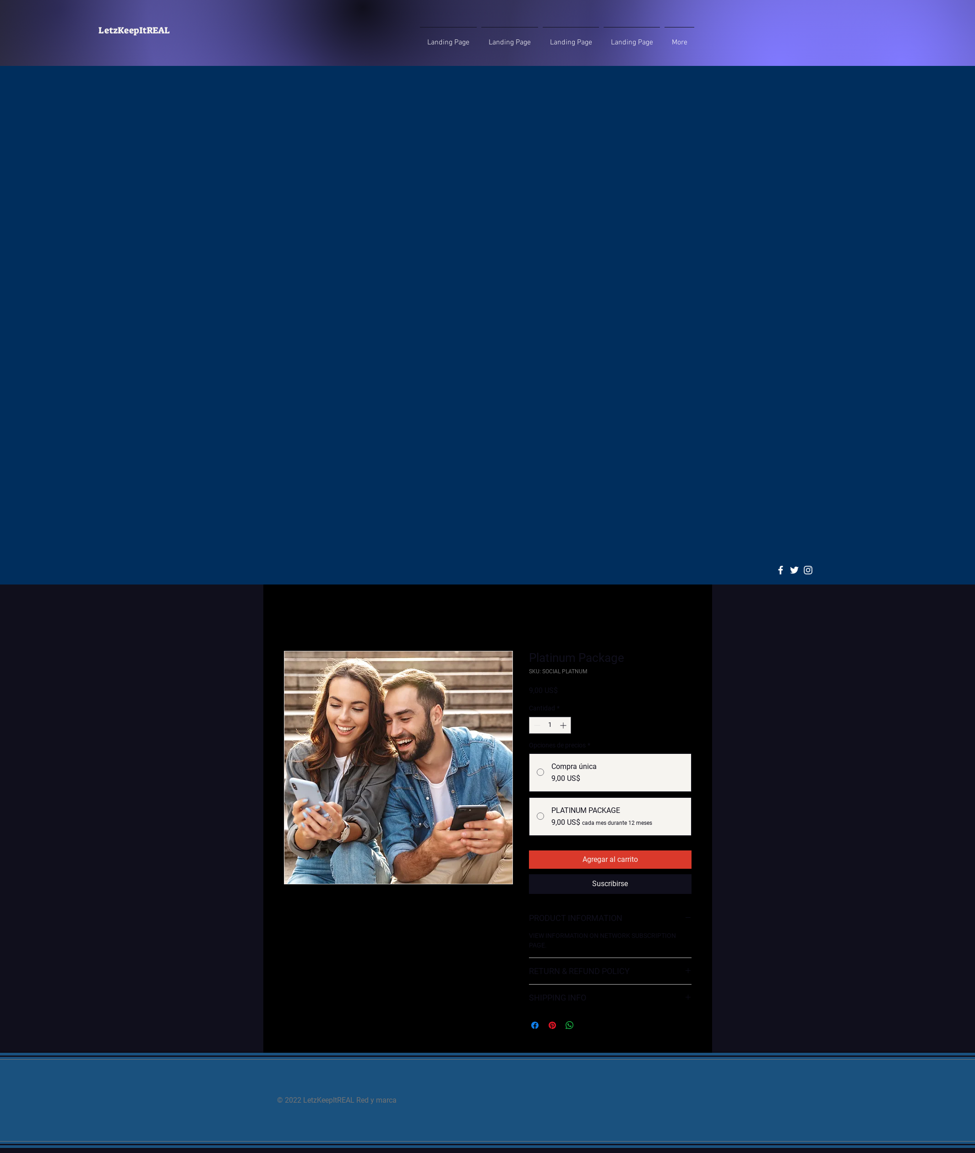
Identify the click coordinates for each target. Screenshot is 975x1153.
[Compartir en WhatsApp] (569, 1025)
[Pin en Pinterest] (552, 1025)
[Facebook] (780, 570)
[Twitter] (794, 570)
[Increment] (564, 725)
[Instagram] (808, 570)
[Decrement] (536, 725)
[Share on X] (587, 1025)
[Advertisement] (488, 136)
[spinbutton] (550, 725)
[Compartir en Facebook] (534, 1025)
